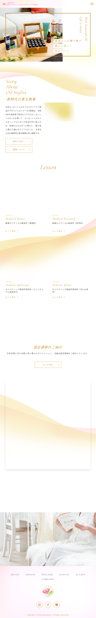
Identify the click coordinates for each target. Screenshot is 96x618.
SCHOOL (64, 574)
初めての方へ (19, 141)
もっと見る (48, 364)
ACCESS (81, 574)
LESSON (30, 574)
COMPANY (48, 579)
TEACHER (47, 574)
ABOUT (14, 574)
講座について (19, 149)
